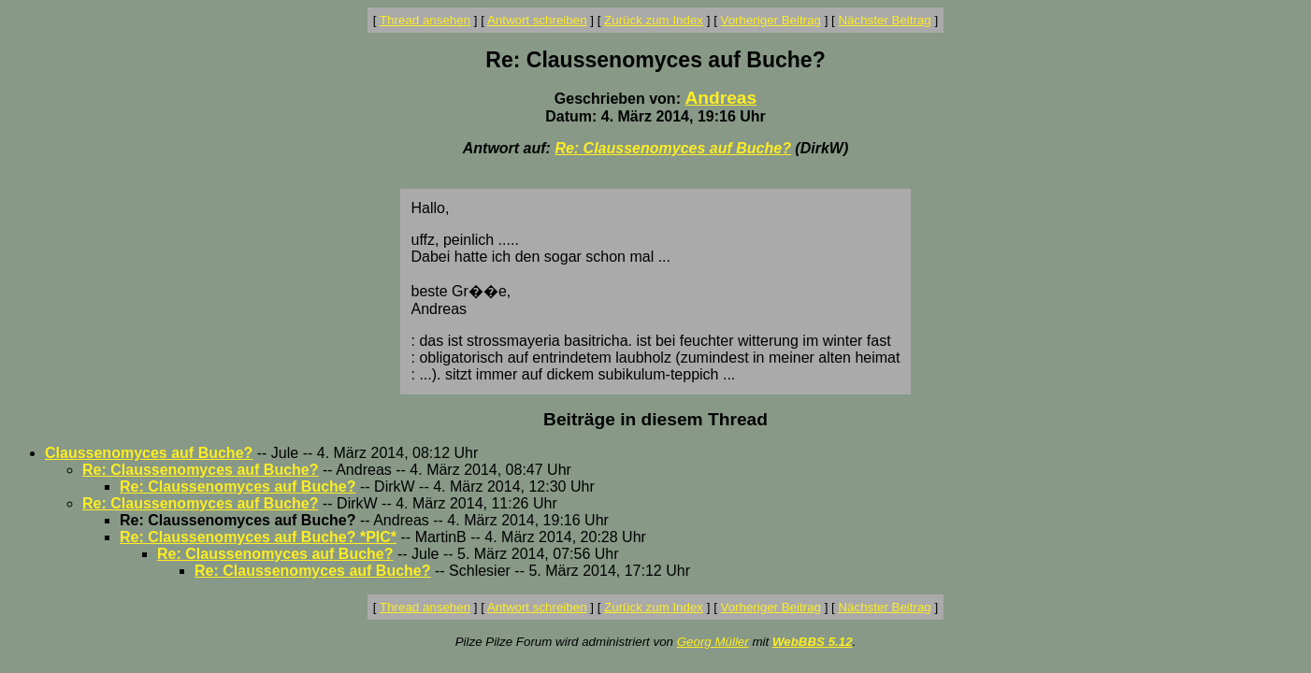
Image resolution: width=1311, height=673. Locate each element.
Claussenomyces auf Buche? (148, 453)
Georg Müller (713, 642)
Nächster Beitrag (884, 20)
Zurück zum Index (653, 20)
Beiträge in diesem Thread (655, 419)
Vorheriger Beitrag (771, 20)
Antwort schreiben (537, 20)
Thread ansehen (425, 20)
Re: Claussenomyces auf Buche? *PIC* (258, 537)
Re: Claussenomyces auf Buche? (673, 148)
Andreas (720, 97)
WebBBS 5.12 (812, 642)
